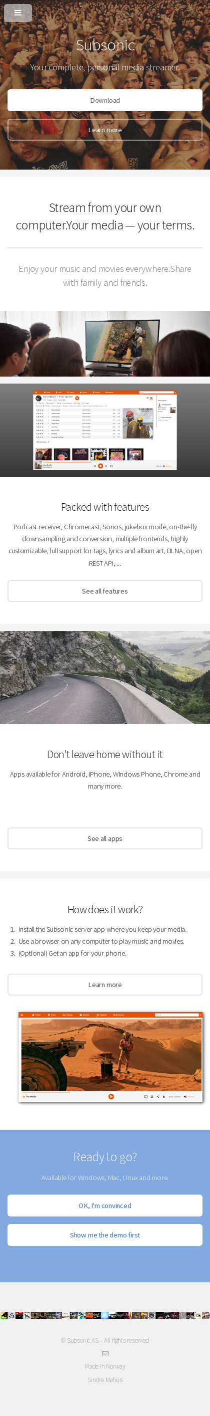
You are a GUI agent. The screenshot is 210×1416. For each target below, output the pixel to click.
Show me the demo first (105, 1234)
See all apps (105, 838)
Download (105, 100)
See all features (105, 591)
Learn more (105, 129)
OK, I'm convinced (104, 1205)
